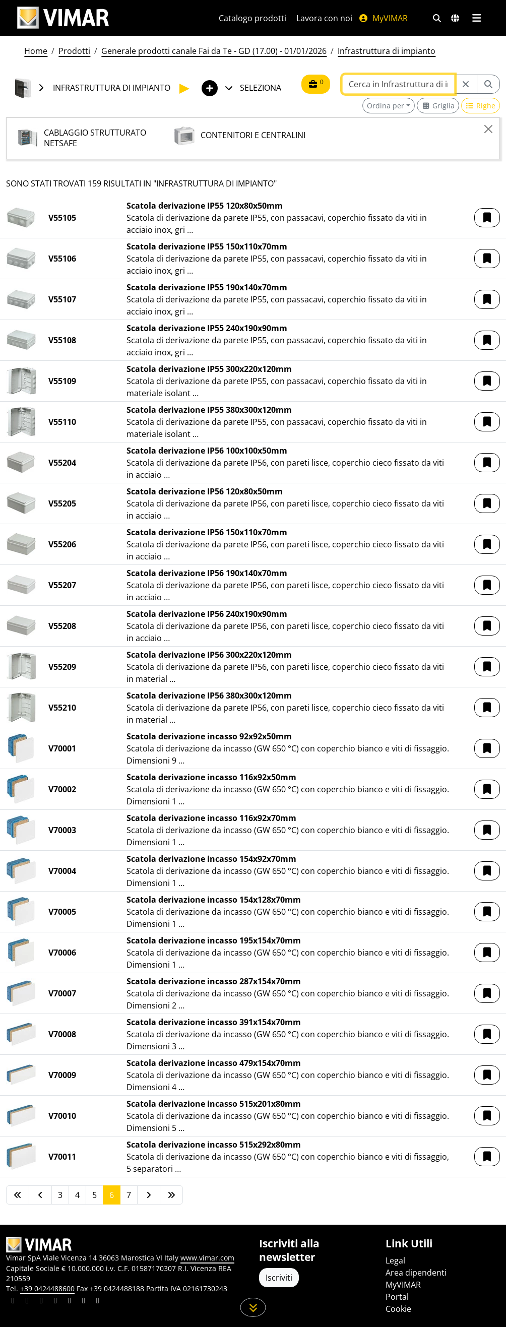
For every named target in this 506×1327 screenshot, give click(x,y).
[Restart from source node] (465, 84)
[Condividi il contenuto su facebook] (27, 1302)
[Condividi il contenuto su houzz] (84, 1302)
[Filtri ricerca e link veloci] (437, 18)
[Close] (488, 129)
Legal (395, 1260)
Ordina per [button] (385, 105)
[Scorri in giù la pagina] (253, 1307)
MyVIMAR (383, 18)
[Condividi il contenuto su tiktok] (98, 1302)
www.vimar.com (207, 1257)
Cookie (398, 1308)
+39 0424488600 (47, 1288)
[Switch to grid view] (438, 105)
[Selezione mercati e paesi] (455, 18)
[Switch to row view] (480, 105)
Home (35, 50)
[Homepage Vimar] (63, 18)
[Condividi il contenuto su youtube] (70, 1302)
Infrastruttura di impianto (386, 50)
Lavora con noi (324, 18)
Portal (397, 1296)
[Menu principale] (476, 18)
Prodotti (74, 50)
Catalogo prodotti (252, 18)
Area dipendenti (416, 1272)
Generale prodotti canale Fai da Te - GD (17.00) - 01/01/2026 (214, 50)
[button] (487, 217)
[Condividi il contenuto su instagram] (55, 1302)
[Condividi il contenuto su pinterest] (41, 1302)
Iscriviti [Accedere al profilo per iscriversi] (279, 1277)
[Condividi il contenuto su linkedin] (13, 1302)
